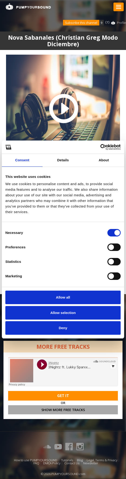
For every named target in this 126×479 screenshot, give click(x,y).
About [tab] (104, 160)
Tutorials (67, 460)
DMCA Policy (51, 463)
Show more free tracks (63, 409)
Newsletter (90, 463)
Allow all (63, 297)
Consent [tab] (22, 160)
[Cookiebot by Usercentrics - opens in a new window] (100, 147)
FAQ (36, 463)
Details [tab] (63, 160)
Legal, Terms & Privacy (102, 460)
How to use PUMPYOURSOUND (35, 460)
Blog (80, 460)
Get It (63, 395)
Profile (121, 23)
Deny (63, 328)
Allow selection (63, 313)
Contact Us (71, 463)
